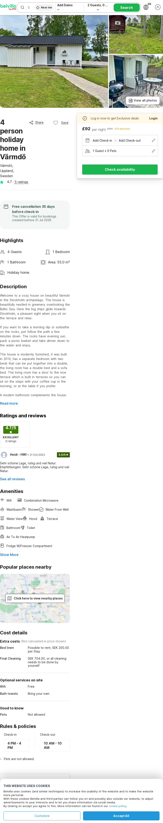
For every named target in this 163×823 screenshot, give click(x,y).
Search (126, 7)
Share (36, 122)
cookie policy (117, 806)
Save (61, 122)
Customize (42, 816)
